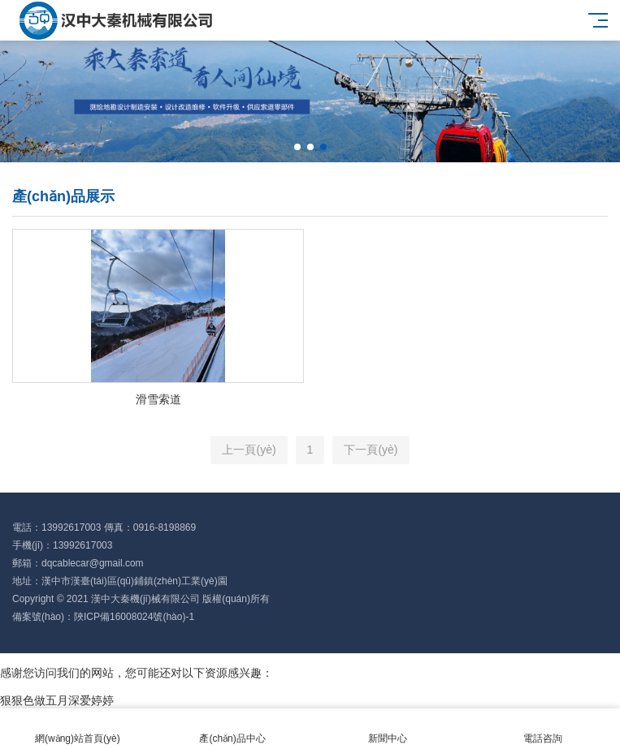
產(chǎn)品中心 (232, 729)
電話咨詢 (542, 729)
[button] (297, 147)
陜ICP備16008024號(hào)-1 (134, 616)
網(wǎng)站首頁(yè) (77, 729)
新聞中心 (388, 729)
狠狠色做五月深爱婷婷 (57, 700)
